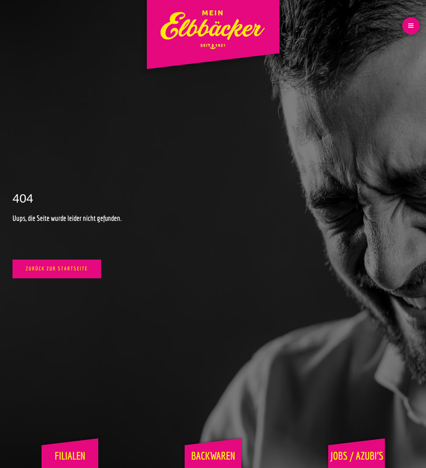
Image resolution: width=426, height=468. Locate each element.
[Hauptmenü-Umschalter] (411, 26)
